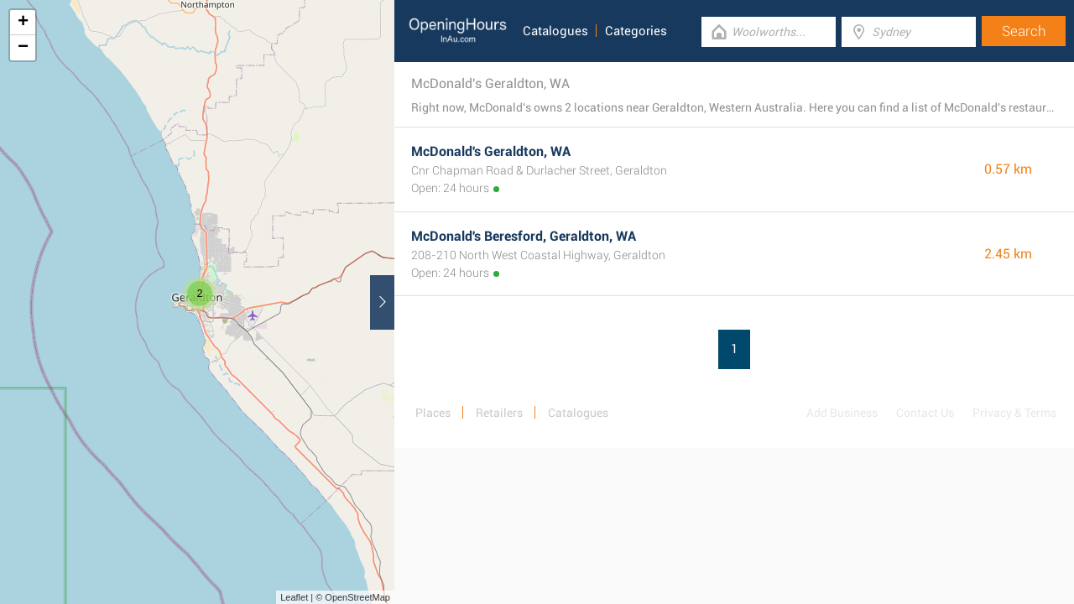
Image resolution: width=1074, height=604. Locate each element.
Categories (636, 31)
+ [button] (23, 22)
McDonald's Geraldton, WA (491, 151)
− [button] (23, 47)
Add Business (842, 412)
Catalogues (555, 31)
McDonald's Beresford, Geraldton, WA (523, 236)
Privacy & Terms (1014, 412)
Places (433, 412)
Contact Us (925, 412)
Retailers (499, 412)
